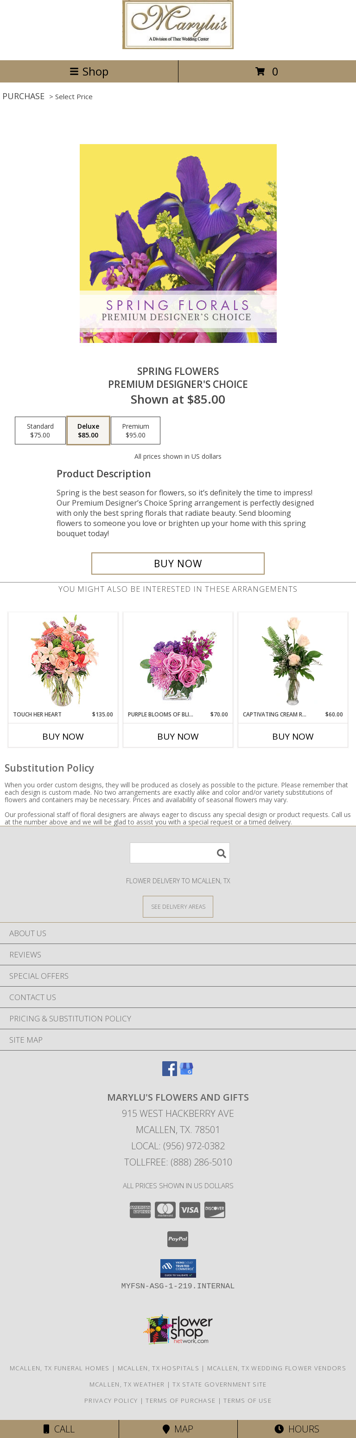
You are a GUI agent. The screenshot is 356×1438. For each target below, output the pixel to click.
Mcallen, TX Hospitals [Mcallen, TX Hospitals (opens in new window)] (158, 1368)
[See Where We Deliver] (178, 906)
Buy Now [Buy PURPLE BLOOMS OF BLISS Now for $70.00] (178, 736)
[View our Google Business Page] (186, 1073)
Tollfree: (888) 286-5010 (178, 1162)
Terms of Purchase (181, 1400)
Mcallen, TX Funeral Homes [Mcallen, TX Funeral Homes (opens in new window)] (60, 1368)
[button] (178, 1268)
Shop (89, 71)
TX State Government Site (219, 1384)
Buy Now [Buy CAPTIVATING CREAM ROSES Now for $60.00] (293, 736)
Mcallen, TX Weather (127, 1384)
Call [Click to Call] (59, 1429)
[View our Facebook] (169, 1073)
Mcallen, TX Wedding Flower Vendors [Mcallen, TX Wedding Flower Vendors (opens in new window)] (276, 1368)
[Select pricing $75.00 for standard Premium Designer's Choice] (40, 430)
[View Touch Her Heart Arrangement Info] (63, 661)
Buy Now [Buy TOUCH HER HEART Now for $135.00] (63, 736)
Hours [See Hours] (296, 1429)
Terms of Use (247, 1400)
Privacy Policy (111, 1400)
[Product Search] (180, 853)
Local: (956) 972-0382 (178, 1146)
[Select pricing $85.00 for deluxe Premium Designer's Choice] (88, 430)
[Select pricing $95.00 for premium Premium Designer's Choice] (135, 430)
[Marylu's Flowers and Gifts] (178, 46)
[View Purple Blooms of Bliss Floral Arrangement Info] (178, 661)
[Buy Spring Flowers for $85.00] (178, 563)
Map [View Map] (178, 1429)
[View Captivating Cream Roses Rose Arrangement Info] (293, 662)
